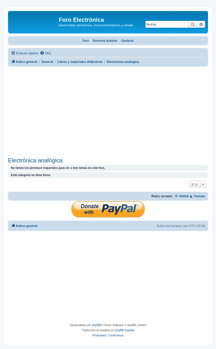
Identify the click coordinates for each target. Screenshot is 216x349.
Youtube (197, 196)
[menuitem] (45, 53)
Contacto (127, 40)
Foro (86, 40)
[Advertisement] (108, 113)
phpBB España (124, 330)
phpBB (96, 325)
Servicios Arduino (105, 40)
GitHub (182, 196)
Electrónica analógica (35, 160)
